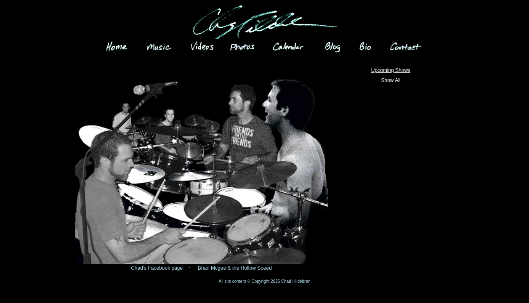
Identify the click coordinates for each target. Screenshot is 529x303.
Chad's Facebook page (157, 268)
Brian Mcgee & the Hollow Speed (235, 268)
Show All (390, 80)
